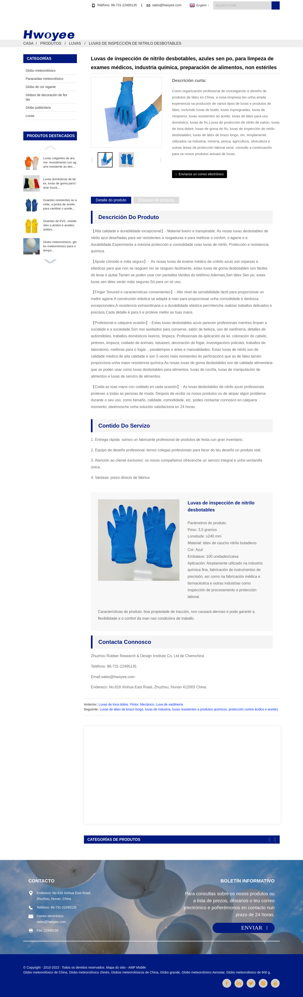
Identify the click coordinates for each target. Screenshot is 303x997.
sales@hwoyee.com (167, 5)
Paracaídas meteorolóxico (44, 79)
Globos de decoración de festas (46, 97)
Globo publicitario (38, 107)
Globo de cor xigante (41, 87)
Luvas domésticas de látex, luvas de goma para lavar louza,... (59, 183)
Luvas (75, 43)
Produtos (181, 23)
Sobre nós (228, 23)
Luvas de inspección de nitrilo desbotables (135, 43)
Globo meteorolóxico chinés (89, 972)
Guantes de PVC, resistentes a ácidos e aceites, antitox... (59, 225)
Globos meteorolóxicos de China (134, 972)
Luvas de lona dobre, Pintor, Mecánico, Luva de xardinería (141, 704)
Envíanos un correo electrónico (201, 174)
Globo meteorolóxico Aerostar (203, 972)
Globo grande (170, 972)
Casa (159, 23)
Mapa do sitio (116, 967)
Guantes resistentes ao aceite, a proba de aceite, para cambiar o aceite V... (60, 204)
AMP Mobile (137, 967)
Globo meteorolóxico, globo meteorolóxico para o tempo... (60, 246)
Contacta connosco (263, 23)
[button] (50, 147)
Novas (204, 23)
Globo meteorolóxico (40, 70)
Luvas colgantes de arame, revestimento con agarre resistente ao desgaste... (59, 162)
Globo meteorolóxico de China (45, 972)
